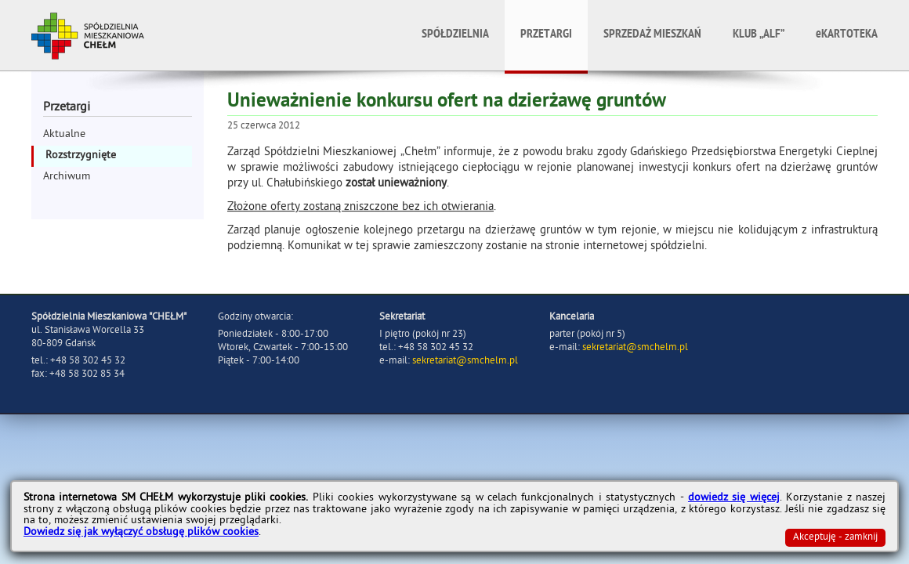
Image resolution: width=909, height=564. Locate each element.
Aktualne (64, 135)
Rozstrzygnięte (80, 156)
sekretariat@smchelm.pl (465, 361)
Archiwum (66, 177)
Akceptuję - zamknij (835, 538)
